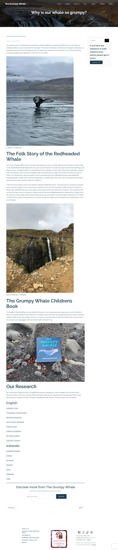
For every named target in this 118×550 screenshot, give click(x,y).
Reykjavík (9, 460)
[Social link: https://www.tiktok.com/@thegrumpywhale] (88, 532)
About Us (76, 4)
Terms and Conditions (28, 537)
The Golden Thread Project (16, 413)
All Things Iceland (13, 436)
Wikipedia (10, 474)
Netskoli (9, 465)
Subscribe (61, 496)
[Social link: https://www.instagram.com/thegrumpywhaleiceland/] (84, 532)
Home (59, 4)
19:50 (18, 41)
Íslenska (102, 4)
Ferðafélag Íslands (13, 451)
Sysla (8, 479)
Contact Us (25, 528)
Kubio (94, 544)
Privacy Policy (33, 540)
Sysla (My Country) (13, 440)
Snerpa (9, 456)
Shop (85, 4)
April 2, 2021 (10, 41)
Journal (67, 4)
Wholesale (25, 540)
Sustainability (26, 535)
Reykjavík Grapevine (14, 417)
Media (37, 537)
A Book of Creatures (13, 431)
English (93, 4)
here (24, 320)
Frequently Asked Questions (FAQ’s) (31, 532)
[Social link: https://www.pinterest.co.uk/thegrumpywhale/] (92, 532)
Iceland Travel (11, 426)
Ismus (8, 469)
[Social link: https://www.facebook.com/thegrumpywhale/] (80, 532)
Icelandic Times (12, 408)
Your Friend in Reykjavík (15, 422)
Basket (111, 4)
